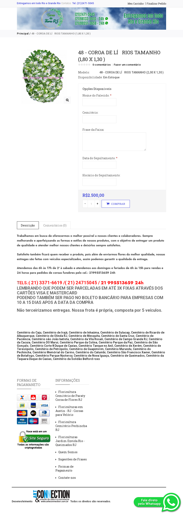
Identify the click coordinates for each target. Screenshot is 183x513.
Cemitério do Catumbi (91, 352)
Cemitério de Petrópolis (51, 349)
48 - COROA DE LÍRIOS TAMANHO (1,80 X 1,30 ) (60, 33)
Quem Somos (67, 452)
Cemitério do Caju (29, 332)
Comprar (115, 204)
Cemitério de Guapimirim (86, 349)
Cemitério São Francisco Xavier (128, 352)
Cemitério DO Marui (45, 342)
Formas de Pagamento (64, 468)
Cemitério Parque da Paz (116, 342)
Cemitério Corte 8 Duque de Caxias (53, 345)
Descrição (28, 225)
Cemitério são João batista (50, 339)
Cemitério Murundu (118, 349)
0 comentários (102, 65)
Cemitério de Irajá (55, 332)
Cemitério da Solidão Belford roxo (76, 359)
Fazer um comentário (127, 65)
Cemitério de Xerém (128, 345)
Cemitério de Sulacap (115, 332)
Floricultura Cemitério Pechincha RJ (71, 426)
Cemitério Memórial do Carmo (53, 352)
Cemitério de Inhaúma (84, 332)
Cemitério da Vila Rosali (86, 339)
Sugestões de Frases (72, 459)
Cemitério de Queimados (127, 355)
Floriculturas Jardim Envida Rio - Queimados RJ (70, 441)
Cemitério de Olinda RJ (51, 335)
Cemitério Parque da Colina (78, 342)
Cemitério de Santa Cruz (117, 335)
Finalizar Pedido (156, 3)
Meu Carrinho (136, 3)
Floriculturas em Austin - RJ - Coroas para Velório (69, 411)
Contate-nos (67, 478)
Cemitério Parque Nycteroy (53, 355)
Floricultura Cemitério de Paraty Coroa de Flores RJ (70, 396)
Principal (23, 33)
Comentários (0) (55, 225)
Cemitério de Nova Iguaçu (91, 355)
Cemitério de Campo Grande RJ (125, 339)
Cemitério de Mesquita (84, 335)
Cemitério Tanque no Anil (96, 345)
